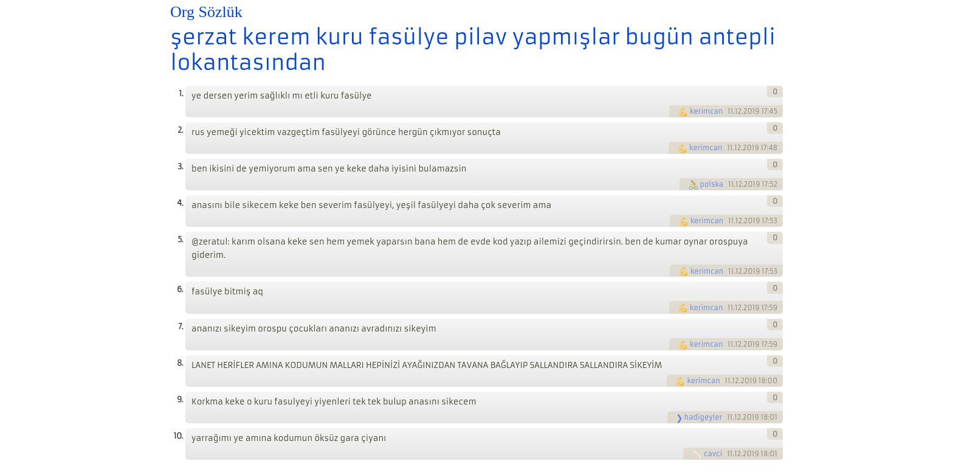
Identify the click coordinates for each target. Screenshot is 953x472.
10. (178, 436)
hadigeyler (703, 417)
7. (180, 326)
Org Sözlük (206, 12)
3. (180, 166)
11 (730, 111)
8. (180, 363)
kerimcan (706, 111)
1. (181, 93)
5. (180, 239)
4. (180, 203)
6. (180, 289)
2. (180, 130)
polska (712, 184)
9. (180, 399)
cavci (713, 453)
